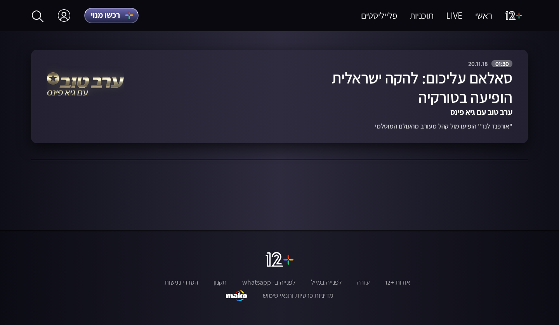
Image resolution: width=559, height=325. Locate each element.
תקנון (220, 282)
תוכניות (422, 15)
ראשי (483, 15)
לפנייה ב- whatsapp (268, 282)
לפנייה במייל (326, 282)
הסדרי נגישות (181, 282)
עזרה (363, 282)
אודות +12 (397, 282)
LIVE (454, 15)
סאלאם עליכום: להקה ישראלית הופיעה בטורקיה (422, 87)
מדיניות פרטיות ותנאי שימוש (298, 295)
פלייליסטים (379, 15)
